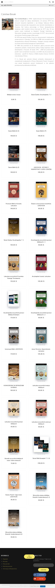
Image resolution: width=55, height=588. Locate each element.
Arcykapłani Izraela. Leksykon (41, 276)
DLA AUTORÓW (29, 556)
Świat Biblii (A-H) (13, 131)
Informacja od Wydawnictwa (10, 568)
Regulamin (5, 559)
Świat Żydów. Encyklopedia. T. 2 (41, 94)
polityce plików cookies (35, 586)
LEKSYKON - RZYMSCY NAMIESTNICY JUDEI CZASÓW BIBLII (41, 169)
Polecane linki (6, 564)
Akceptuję (43, 586)
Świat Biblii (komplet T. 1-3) (41, 458)
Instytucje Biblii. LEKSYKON (14, 349)
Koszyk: (52, 5)
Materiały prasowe (7, 566)
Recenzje (5, 561)
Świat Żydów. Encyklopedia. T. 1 (14, 240)
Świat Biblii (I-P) (41, 131)
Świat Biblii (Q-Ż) (13, 167)
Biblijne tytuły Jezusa (13, 94)
